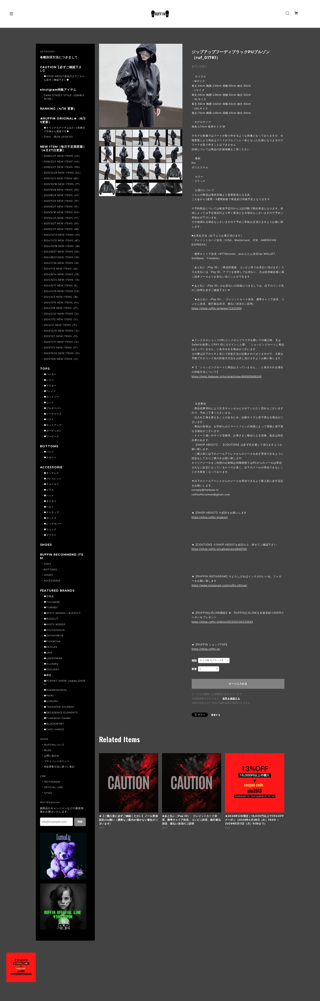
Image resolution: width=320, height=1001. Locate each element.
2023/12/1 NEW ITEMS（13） (61, 336)
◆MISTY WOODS (55, 624)
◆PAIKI (49, 695)
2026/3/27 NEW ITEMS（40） (62, 161)
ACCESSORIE (51, 467)
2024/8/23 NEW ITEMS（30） (62, 257)
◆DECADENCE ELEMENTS (61, 712)
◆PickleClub (52, 641)
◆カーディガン (53, 430)
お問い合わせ (51, 755)
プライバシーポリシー (57, 761)
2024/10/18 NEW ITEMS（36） (63, 246)
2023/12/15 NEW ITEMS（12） (62, 330)
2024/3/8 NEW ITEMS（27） (61, 308)
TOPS (45, 368)
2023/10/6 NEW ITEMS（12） (62, 358)
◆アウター (50, 385)
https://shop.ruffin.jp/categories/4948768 (219, 549)
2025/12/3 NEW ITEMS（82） (62, 178)
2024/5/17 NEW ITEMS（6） (61, 285)
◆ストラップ (51, 512)
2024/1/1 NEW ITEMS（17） (61, 325)
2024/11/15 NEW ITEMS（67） (62, 240)
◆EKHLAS (50, 646)
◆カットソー (51, 396)
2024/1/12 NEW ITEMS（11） (61, 319)
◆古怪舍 (49, 596)
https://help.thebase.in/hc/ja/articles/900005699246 (227, 376)
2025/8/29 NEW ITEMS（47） (62, 195)
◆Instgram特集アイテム (58, 90)
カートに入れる (238, 683)
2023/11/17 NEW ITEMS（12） (62, 341)
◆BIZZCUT (51, 618)
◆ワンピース (51, 436)
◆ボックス (50, 517)
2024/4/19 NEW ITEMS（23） (62, 291)
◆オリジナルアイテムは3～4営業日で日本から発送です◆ (64, 129)
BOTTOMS (49, 446)
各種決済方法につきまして (59, 57)
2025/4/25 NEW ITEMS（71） (62, 217)
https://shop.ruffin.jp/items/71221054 (217, 308)
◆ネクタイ (50, 501)
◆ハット (49, 495)
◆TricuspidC (52, 601)
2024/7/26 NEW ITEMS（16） (62, 263)
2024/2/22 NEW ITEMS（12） (62, 313)
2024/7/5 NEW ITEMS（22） (61, 268)
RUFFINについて (54, 744)
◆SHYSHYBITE (54, 635)
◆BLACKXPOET (54, 723)
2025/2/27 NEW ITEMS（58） (62, 229)
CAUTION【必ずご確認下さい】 (61, 69)
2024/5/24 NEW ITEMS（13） (62, 279)
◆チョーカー (51, 484)
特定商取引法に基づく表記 (59, 766)
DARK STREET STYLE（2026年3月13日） (64, 97)
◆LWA (48, 652)
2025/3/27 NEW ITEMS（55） (62, 223)
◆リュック (50, 529)
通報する (215, 715)
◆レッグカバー (53, 523)
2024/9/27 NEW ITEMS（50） (62, 251)
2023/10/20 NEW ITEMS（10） (62, 353)
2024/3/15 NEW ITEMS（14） (62, 302)
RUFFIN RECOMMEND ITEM (61, 556)
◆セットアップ (53, 425)
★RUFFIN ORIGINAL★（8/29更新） (63, 120)
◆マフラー (50, 535)
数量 (194, 669)
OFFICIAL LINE (53, 787)
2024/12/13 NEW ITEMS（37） (63, 234)
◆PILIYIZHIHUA (54, 630)
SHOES (46, 545)
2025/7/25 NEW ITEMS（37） (62, 200)
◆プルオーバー (53, 408)
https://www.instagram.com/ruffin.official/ (219, 585)
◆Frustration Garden (57, 718)
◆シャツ (49, 379)
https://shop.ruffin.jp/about (210, 517)
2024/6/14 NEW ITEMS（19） (62, 274)
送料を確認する (231, 698)
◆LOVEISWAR (53, 658)
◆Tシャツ (50, 391)
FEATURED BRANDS (57, 590)
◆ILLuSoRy (51, 663)
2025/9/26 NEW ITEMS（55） (62, 189)
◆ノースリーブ (53, 413)
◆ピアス (49, 489)
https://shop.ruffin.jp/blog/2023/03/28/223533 (222, 621)
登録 (79, 821)
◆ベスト (49, 419)
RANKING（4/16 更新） (58, 108)
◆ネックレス (51, 472)
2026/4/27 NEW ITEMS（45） (62, 155)
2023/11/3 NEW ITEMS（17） (61, 347)
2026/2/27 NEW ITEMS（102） (63, 167)
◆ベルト (49, 506)
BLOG (48, 750)
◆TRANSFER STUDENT (59, 706)
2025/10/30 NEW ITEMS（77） (63, 184)
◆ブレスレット (53, 478)
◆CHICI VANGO (54, 729)
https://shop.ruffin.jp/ (206, 649)
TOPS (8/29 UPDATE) (58, 136)
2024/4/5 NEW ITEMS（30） (62, 296)
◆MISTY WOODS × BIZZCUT (62, 613)
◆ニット (49, 402)
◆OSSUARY (51, 669)
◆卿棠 (47, 675)
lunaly (48, 792)
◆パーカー (50, 374)
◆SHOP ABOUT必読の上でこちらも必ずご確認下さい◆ (64, 78)
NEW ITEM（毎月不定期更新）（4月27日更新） (63, 148)
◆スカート (50, 457)
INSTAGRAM (52, 781)
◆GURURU (51, 701)
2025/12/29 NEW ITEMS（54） (63, 172)
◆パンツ (49, 451)
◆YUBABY (51, 607)
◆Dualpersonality (55, 689)
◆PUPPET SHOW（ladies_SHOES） (65, 682)
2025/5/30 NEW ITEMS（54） (62, 212)
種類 (194, 660)
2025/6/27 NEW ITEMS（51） (62, 206)
